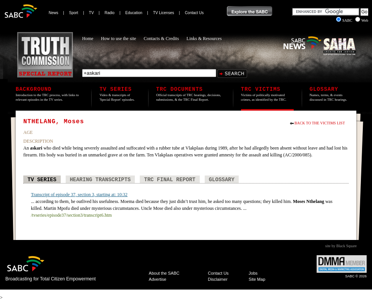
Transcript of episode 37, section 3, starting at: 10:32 (79, 194)
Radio (110, 13)
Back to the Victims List (319, 123)
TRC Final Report (169, 180)
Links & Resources (204, 38)
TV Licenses (163, 13)
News (53, 13)
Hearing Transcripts (100, 180)
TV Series (42, 180)
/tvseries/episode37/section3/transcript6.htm (71, 215)
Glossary (222, 180)
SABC (344, 20)
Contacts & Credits (161, 38)
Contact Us (194, 13)
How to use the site (118, 38)
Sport (73, 13)
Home (87, 38)
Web (361, 20)
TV (91, 13)
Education (133, 13)
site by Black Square (341, 246)
